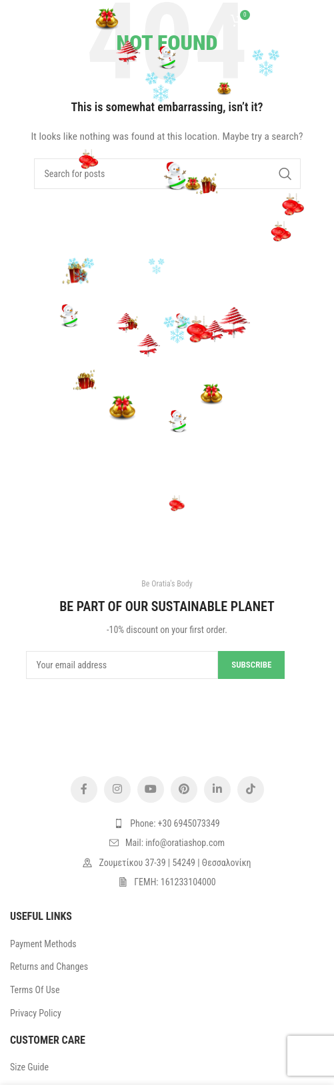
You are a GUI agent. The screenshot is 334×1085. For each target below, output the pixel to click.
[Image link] (167, 733)
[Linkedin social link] (217, 789)
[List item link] (167, 823)
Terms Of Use (34, 989)
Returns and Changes (49, 966)
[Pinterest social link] (184, 789)
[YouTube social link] (150, 789)
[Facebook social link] (84, 789)
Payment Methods (43, 944)
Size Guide (29, 1067)
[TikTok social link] (250, 789)
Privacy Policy (35, 1013)
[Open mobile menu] (30, 20)
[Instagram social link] (117, 789)
